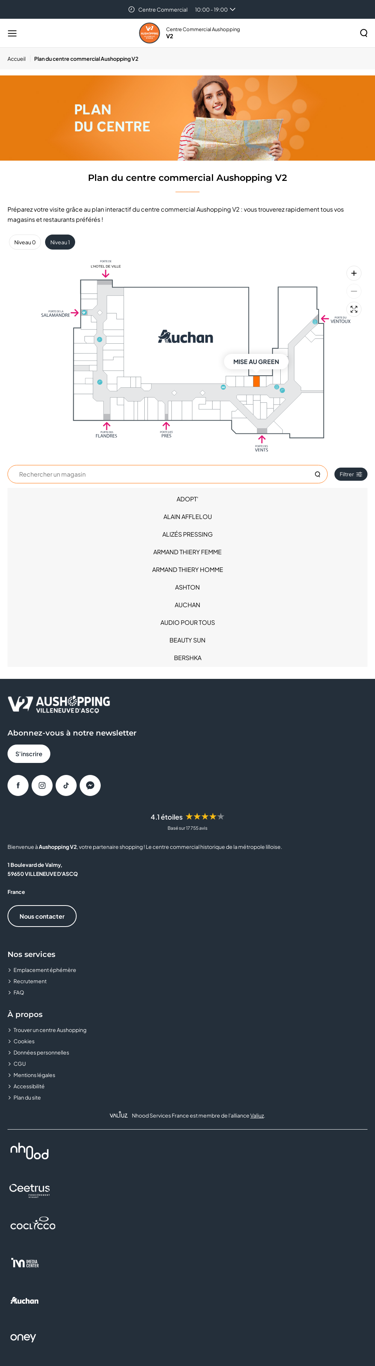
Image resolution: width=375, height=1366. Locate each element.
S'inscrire (28, 754)
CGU (20, 1063)
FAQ (19, 992)
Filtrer (351, 474)
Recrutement (30, 981)
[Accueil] (19, 58)
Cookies (24, 1041)
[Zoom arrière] (353, 291)
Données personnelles (41, 1052)
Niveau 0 (25, 242)
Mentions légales (34, 1074)
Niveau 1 (60, 242)
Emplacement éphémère (45, 969)
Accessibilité (29, 1086)
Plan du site (27, 1097)
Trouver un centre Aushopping (50, 1029)
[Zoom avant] (353, 273)
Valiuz (257, 1115)
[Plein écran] (353, 309)
